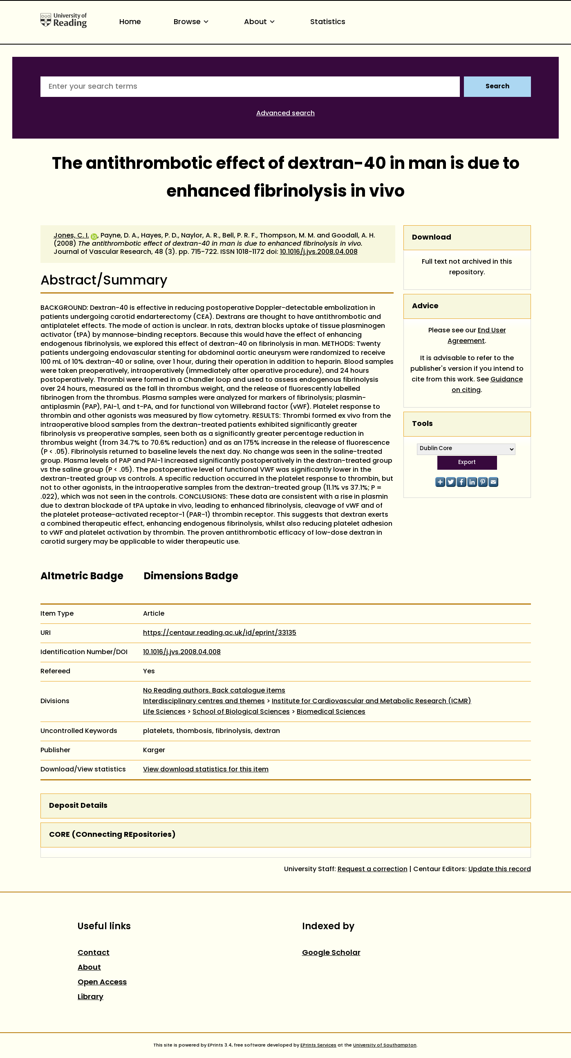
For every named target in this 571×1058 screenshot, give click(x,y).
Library (90, 997)
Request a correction (373, 869)
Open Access (102, 982)
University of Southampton (384, 1045)
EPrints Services (318, 1045)
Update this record (499, 869)
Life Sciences (164, 712)
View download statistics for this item (206, 769)
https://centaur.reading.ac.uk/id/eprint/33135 (219, 633)
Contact (94, 953)
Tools (422, 424)
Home (130, 22)
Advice (425, 306)
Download (431, 237)
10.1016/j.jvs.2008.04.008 (319, 252)
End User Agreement (477, 336)
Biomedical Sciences (331, 712)
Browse (192, 22)
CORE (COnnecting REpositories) (112, 835)
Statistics (327, 22)
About (261, 22)
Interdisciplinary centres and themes (204, 701)
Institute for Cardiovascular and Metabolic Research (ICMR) (371, 701)
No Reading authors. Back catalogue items (214, 691)
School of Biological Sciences (241, 712)
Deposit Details (78, 806)
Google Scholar (331, 953)
